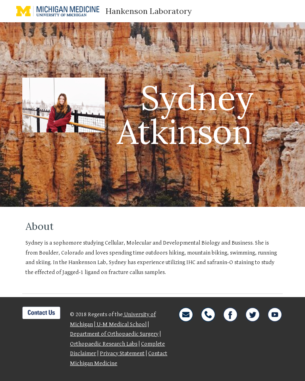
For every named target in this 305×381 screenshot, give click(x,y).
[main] (196, 115)
